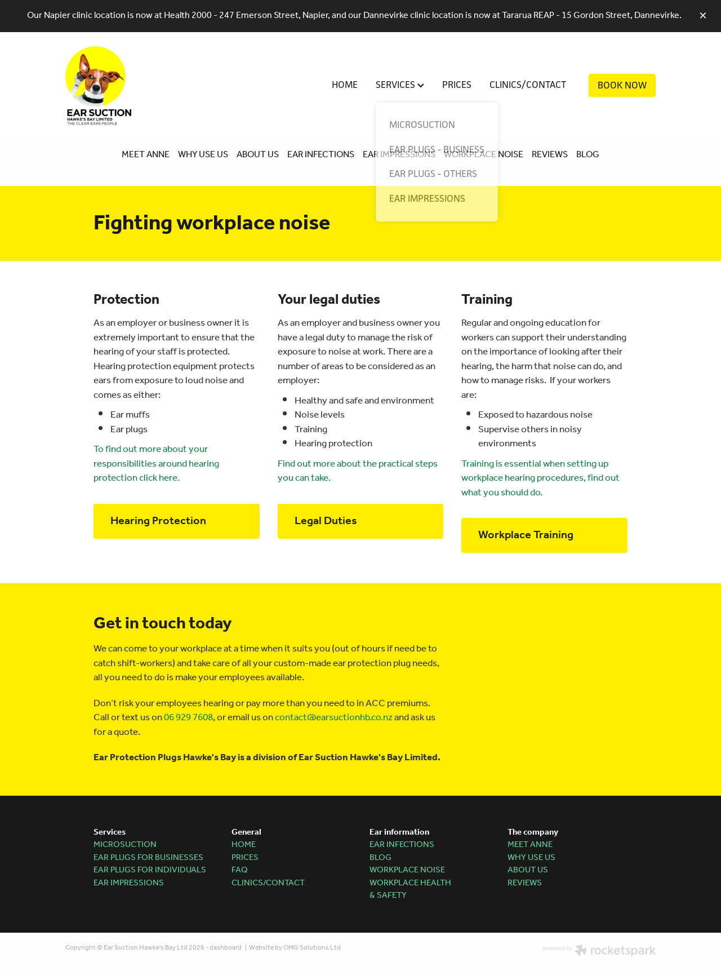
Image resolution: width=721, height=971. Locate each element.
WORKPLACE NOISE (483, 154)
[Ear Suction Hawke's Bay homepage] (124, 85)
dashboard (226, 947)
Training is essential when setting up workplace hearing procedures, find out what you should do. (540, 478)
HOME (345, 84)
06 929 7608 (188, 717)
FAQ (240, 870)
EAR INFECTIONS (320, 154)
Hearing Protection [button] (158, 521)
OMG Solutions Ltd (312, 947)
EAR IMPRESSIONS (399, 154)
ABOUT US (258, 154)
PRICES (456, 84)
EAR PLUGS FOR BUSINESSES (148, 858)
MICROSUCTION (125, 845)
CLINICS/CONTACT (527, 84)
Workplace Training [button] (525, 535)
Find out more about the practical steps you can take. (358, 471)
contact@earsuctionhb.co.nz (334, 717)
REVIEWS (550, 154)
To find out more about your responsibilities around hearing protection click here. (156, 463)
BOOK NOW (622, 85)
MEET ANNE (146, 154)
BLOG (587, 154)
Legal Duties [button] (326, 521)
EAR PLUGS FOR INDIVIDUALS (150, 870)
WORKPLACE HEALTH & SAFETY (410, 889)
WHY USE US (203, 154)
